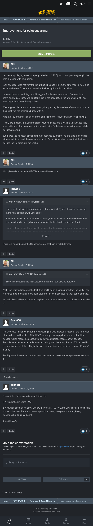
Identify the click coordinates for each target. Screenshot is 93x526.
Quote (11, 153)
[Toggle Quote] (7, 201)
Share (22, 479)
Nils (8, 39)
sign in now (64, 446)
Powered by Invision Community (46, 512)
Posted (22, 68)
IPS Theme (41, 509)
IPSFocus (53, 509)
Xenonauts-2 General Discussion (36, 42)
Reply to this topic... (17, 462)
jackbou (37, 274)
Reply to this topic (47, 54)
